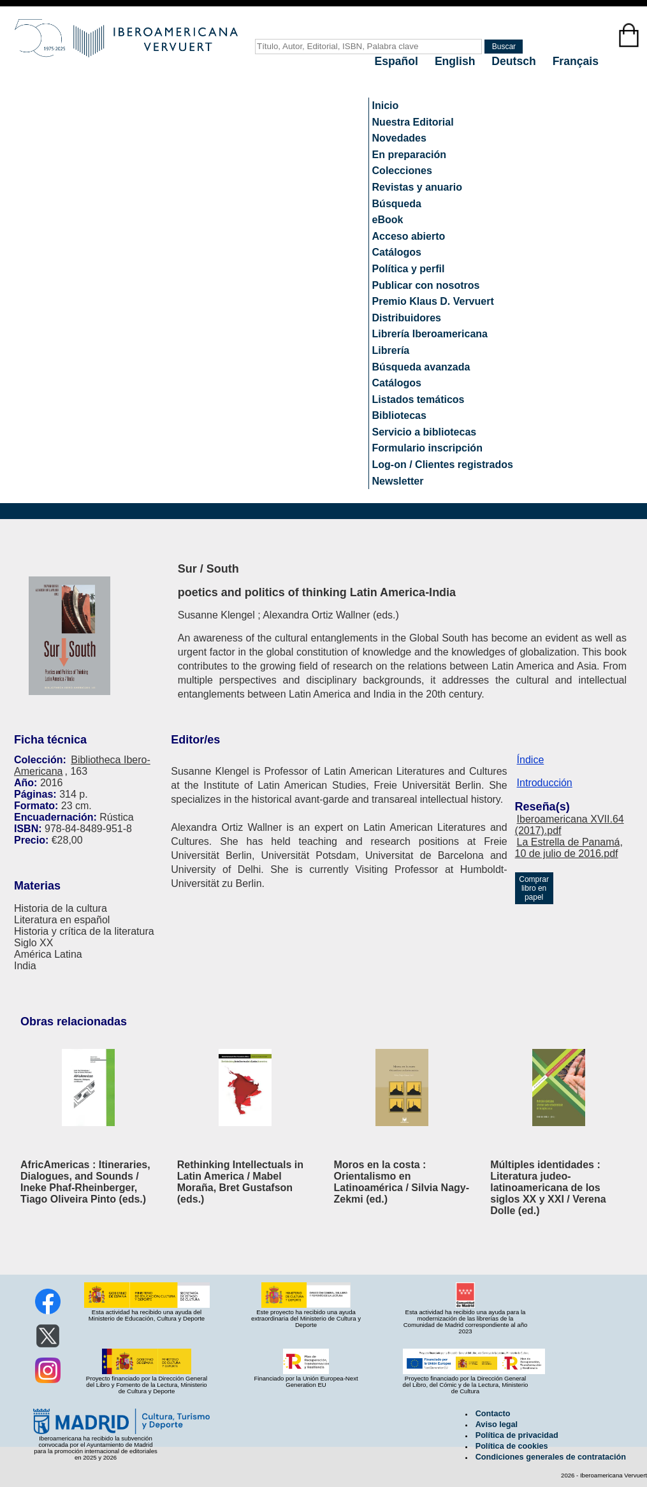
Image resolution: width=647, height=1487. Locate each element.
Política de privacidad (517, 1435)
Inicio (385, 105)
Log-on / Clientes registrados (442, 464)
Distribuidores (406, 317)
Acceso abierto (409, 236)
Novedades (399, 138)
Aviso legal (497, 1424)
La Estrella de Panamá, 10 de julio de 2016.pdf (569, 848)
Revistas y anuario (417, 187)
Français (576, 61)
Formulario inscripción (427, 448)
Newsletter (398, 481)
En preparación (409, 154)
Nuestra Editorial (413, 122)
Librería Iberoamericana (430, 333)
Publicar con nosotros (426, 285)
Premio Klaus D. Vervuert (433, 301)
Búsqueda (396, 203)
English (456, 61)
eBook (387, 219)
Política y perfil (408, 268)
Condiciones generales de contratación (551, 1457)
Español (398, 61)
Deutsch (515, 61)
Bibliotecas (399, 415)
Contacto (493, 1413)
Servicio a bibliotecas (424, 432)
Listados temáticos (418, 399)
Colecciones (402, 170)
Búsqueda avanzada (421, 367)
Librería (391, 350)
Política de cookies (512, 1446)
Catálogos (396, 252)
